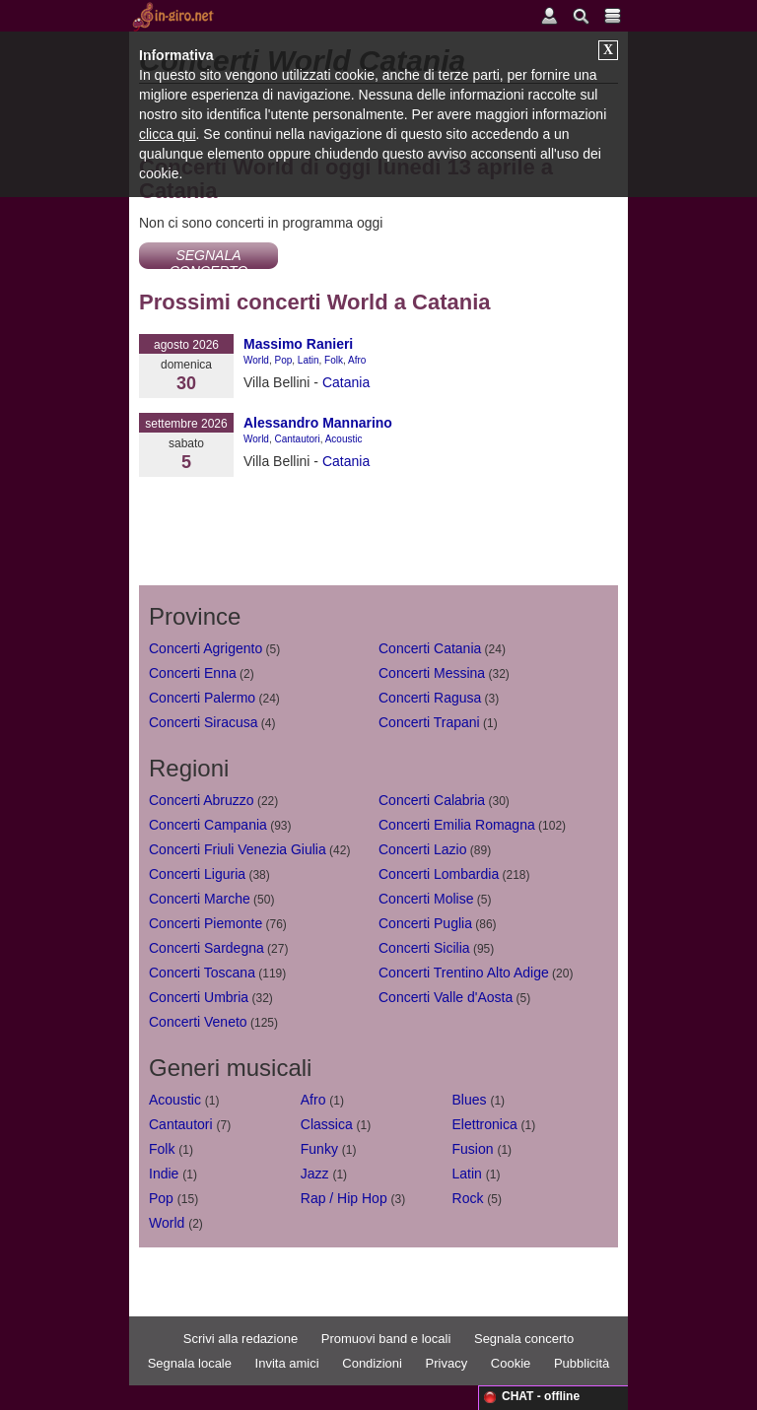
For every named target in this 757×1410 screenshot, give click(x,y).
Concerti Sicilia (424, 948)
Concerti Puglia (425, 923)
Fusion (473, 1149)
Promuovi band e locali (386, 1338)
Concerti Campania (208, 825)
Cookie (510, 1363)
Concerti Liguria (197, 874)
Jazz (315, 1173)
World (256, 360)
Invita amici (287, 1363)
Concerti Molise (425, 898)
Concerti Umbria (198, 997)
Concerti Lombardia (438, 874)
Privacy (447, 1363)
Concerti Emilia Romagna (456, 825)
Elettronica (484, 1124)
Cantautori (297, 439)
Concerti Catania (429, 648)
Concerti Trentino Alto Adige (463, 972)
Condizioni (372, 1363)
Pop (284, 360)
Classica (327, 1124)
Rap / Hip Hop (344, 1198)
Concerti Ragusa (429, 697)
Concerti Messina (431, 673)
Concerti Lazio (422, 849)
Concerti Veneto (198, 1022)
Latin (308, 360)
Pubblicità (581, 1363)
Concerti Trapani (429, 722)
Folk (333, 360)
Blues (469, 1100)
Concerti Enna (193, 673)
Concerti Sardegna (206, 948)
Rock (468, 1198)
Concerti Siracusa (203, 722)
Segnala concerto (524, 1338)
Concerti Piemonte (205, 923)
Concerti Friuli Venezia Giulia (237, 849)
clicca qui (167, 134)
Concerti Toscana (202, 972)
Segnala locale (190, 1363)
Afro (357, 360)
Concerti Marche (199, 898)
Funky (319, 1149)
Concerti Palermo (202, 697)
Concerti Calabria (431, 800)
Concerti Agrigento (205, 648)
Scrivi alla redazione (240, 1338)
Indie (163, 1173)
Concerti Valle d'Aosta (445, 997)
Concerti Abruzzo (201, 800)
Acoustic (344, 439)
